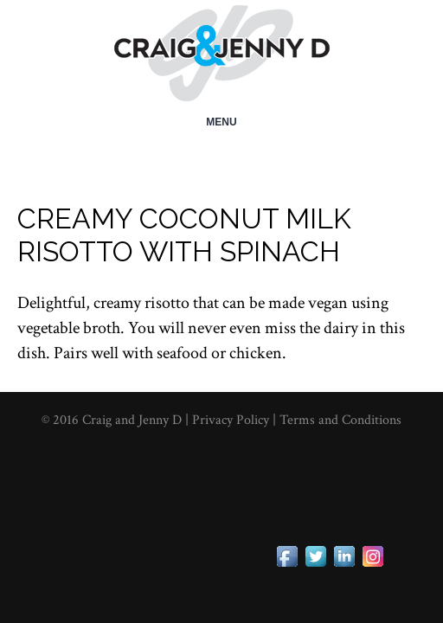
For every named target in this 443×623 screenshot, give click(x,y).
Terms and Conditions (340, 420)
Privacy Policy (232, 420)
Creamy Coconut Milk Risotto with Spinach (184, 234)
